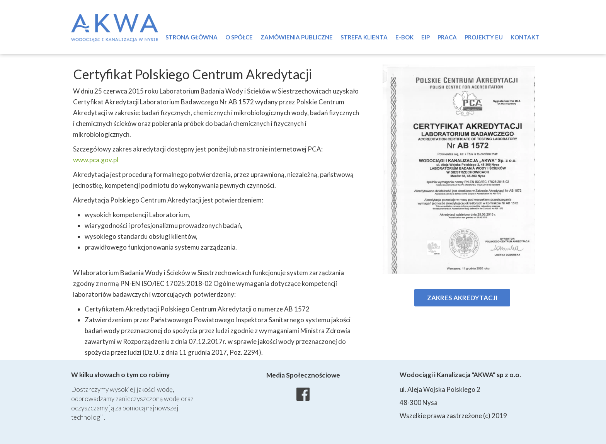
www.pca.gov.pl (95, 160)
